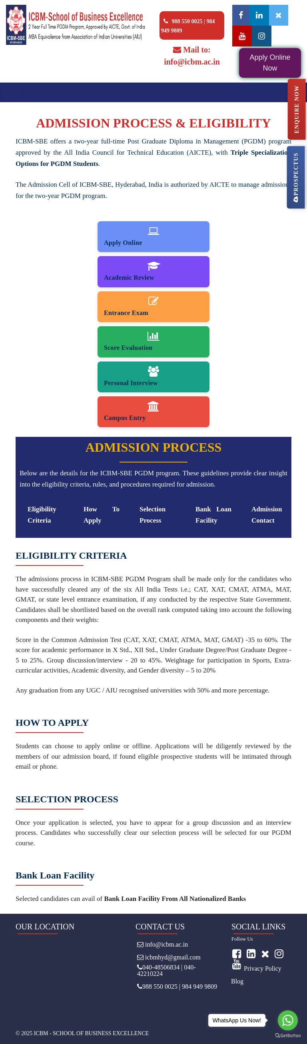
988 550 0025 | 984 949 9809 (188, 25)
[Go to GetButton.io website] (288, 1035)
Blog (237, 981)
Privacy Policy (262, 968)
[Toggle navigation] (11, 92)
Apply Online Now (269, 62)
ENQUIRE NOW (296, 109)
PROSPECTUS (296, 177)
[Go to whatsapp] (288, 1020)
